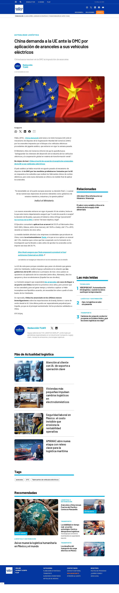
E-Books (41, 2)
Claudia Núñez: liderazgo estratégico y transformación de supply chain (47, 16)
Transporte (47, 573)
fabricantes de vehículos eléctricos (45, 480)
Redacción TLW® (28, 66)
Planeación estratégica (51, 571)
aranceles (19, 480)
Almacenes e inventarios (52, 576)
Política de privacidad (98, 571)
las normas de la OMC (23, 220)
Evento (100, 12)
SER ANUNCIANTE (73, 573)
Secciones (78, 12)
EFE (27, 480)
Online (18, 568)
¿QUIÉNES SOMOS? (96, 573)
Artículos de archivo (50, 578)
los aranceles (51, 282)
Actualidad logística (26, 35)
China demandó (32, 138)
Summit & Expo (21, 570)
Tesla (44, 237)
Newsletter (30, 2)
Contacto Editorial (74, 571)
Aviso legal (95, 576)
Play (48, 2)
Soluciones (90, 12)
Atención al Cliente (74, 576)
